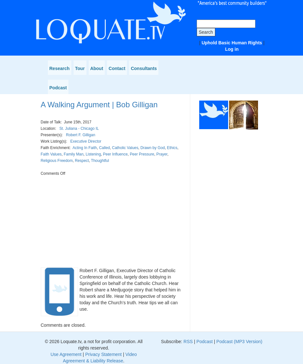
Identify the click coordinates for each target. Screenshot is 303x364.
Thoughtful (100, 160)
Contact (117, 68)
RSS (188, 341)
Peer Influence (115, 154)
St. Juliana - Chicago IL (79, 128)
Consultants (144, 68)
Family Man (73, 154)
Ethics (172, 148)
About (96, 68)
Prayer (161, 154)
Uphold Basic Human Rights (231, 42)
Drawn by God (152, 148)
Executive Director (85, 141)
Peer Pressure (142, 154)
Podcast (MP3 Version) (239, 341)
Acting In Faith (85, 148)
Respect (82, 160)
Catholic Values (125, 148)
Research (59, 68)
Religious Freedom (57, 160)
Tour (80, 68)
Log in (232, 49)
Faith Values (51, 154)
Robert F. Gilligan (80, 135)
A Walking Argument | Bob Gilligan (99, 104)
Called (104, 148)
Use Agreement (66, 354)
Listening (93, 154)
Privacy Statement (103, 354)
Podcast (58, 87)
